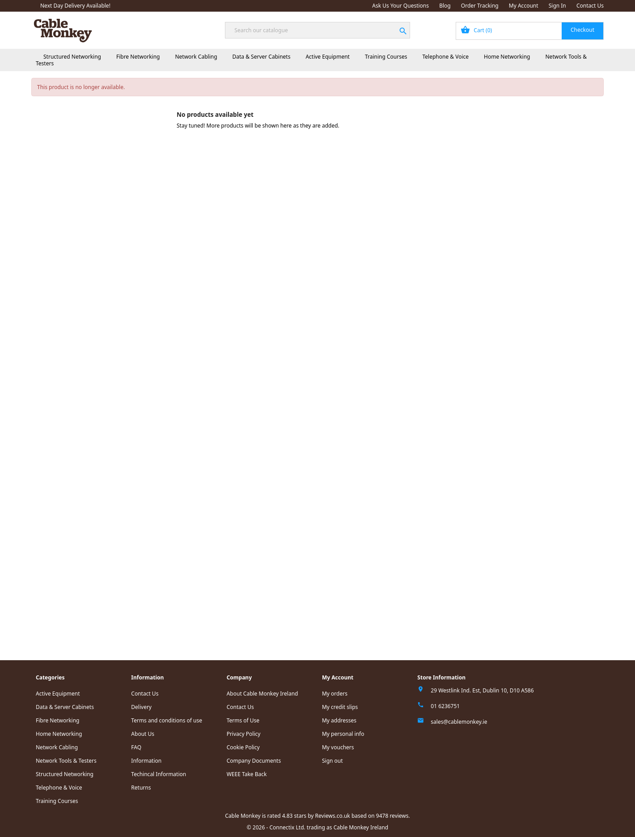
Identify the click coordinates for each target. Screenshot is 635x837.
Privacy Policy (244, 734)
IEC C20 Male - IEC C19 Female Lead (114, 307)
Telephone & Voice (445, 56)
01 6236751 (445, 706)
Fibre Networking (138, 56)
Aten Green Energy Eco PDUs (97, 340)
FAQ (136, 747)
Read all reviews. (55, 627)
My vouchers (338, 747)
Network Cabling (196, 56)
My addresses (339, 720)
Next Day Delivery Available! (75, 5)
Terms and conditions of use (166, 720)
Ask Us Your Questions (400, 5)
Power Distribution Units (85, 181)
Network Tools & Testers (64, 396)
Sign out (332, 760)
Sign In (557, 5)
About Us (142, 734)
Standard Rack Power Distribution (103, 192)
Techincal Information (158, 774)
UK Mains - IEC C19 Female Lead (110, 278)
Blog (445, 5)
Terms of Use (243, 720)
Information (146, 760)
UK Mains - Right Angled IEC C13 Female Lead (110, 241)
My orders (334, 693)
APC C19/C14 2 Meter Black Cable (111, 255)
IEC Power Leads (83, 215)
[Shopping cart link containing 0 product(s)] (530, 31)
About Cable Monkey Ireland (262, 693)
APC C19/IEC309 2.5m (97, 266)
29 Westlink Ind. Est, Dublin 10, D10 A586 (482, 690)
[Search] (317, 30)
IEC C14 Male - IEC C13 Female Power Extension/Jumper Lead (116, 292)
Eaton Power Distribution (92, 318)
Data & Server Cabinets (262, 56)
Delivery (141, 707)
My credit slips (340, 707)
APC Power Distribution (90, 204)
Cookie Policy (243, 747)
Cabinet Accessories (69, 170)
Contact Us (590, 5)
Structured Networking (72, 56)
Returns (141, 787)
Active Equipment (327, 56)
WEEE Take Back (247, 774)
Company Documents (254, 760)
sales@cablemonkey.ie (459, 722)
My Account (523, 5)
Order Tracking (480, 5)
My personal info (343, 734)
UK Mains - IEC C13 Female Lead (110, 226)
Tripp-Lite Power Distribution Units (104, 329)
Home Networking (507, 56)
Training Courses (386, 56)
